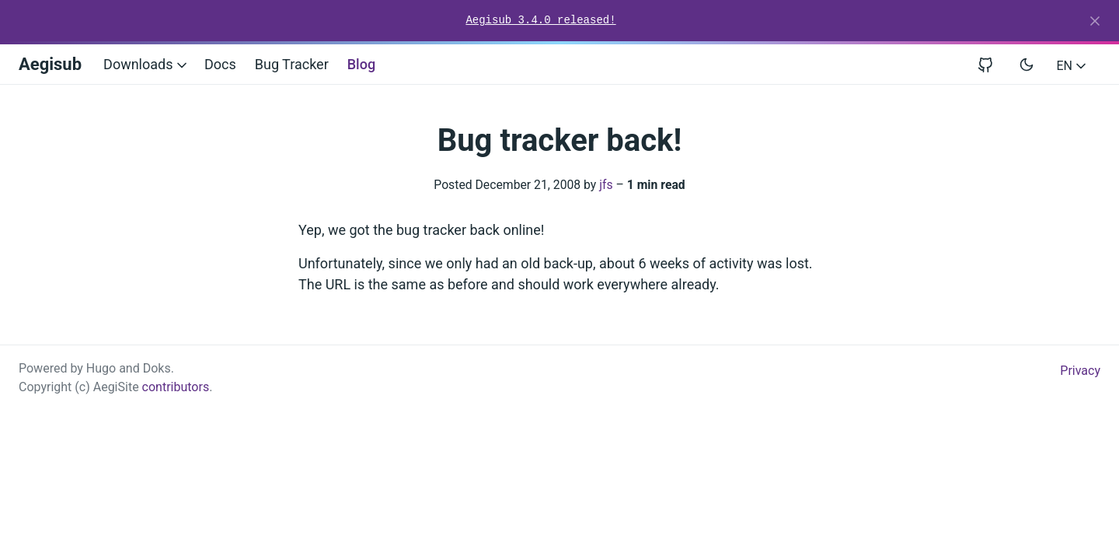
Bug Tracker (292, 64)
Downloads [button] (146, 64)
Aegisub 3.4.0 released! (540, 20)
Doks (157, 368)
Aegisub (50, 64)
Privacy (1080, 370)
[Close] (1095, 21)
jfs (605, 184)
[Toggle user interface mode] (1026, 64)
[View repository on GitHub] (992, 64)
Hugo (101, 368)
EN (1073, 65)
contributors (176, 387)
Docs (220, 64)
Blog (361, 64)
